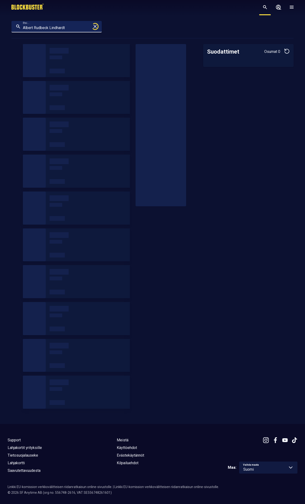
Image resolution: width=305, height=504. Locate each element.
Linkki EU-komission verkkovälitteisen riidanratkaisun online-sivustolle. (60, 487)
